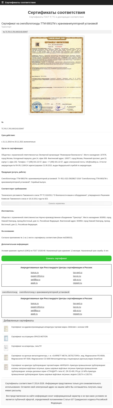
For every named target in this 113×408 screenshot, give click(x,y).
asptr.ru (34, 283)
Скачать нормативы (57, 203)
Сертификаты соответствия (56, 12)
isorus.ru (35, 272)
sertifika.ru (35, 279)
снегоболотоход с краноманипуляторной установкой (44, 292)
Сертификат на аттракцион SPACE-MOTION (29, 337)
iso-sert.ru (77, 272)
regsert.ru (77, 283)
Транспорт (6, 27)
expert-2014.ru (37, 276)
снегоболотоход (9, 292)
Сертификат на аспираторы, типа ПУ (26, 346)
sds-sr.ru (77, 279)
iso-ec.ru (77, 276)
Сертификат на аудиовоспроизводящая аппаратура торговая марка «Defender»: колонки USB (49, 327)
